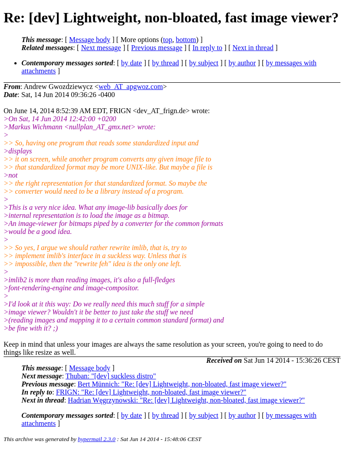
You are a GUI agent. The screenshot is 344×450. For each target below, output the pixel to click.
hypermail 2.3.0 (97, 439)
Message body (89, 39)
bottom (186, 39)
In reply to (208, 47)
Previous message (156, 47)
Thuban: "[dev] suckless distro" (110, 376)
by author (242, 63)
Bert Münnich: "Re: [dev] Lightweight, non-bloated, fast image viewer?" (181, 384)
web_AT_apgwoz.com (131, 86)
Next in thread (253, 47)
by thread (165, 63)
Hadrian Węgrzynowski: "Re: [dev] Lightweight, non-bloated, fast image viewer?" (186, 400)
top (167, 39)
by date (131, 63)
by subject (203, 63)
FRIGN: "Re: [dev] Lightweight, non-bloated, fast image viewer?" (151, 392)
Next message (101, 47)
